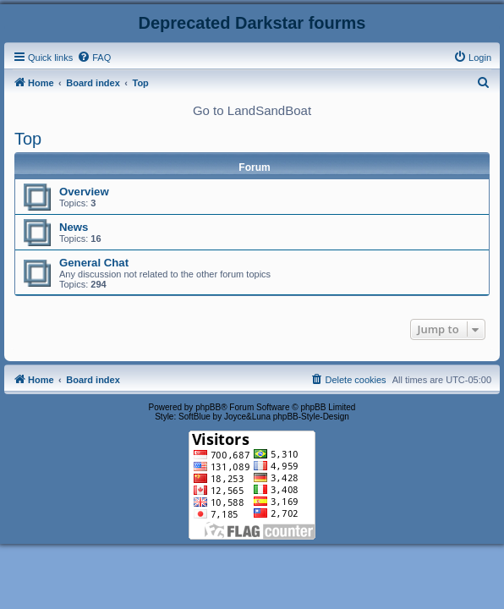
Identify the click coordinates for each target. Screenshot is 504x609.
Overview (84, 191)
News (73, 227)
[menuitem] (94, 57)
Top (27, 138)
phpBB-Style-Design (311, 416)
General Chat (94, 262)
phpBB (208, 407)
